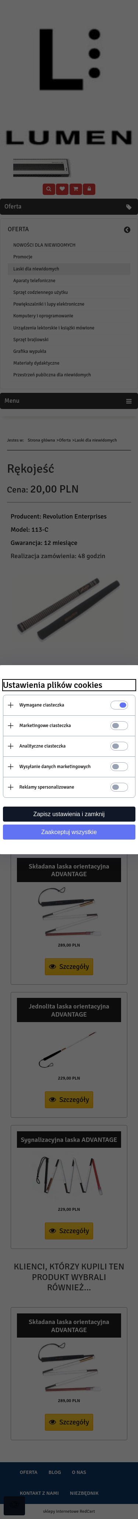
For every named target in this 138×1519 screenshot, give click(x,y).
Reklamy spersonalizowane (47, 787)
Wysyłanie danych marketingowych (55, 767)
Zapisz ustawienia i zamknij (69, 814)
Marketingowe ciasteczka (45, 726)
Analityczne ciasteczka (43, 746)
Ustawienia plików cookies (53, 685)
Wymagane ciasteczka (42, 705)
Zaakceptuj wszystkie (69, 832)
